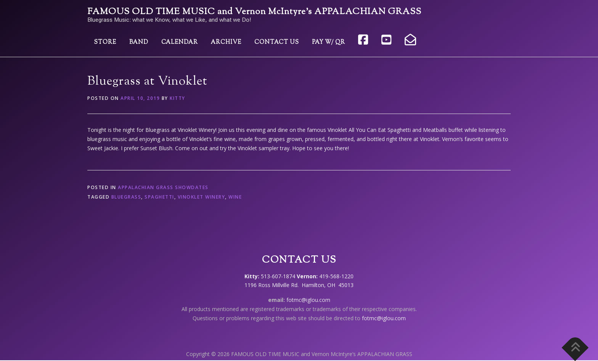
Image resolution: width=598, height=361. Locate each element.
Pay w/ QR (328, 43)
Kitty (177, 98)
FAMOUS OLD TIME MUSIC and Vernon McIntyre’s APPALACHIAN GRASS (254, 12)
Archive (226, 43)
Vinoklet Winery (201, 197)
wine (235, 197)
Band (138, 43)
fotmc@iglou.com (308, 299)
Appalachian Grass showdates (163, 187)
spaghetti (159, 197)
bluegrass (126, 197)
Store (105, 43)
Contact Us (276, 43)
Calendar (179, 43)
